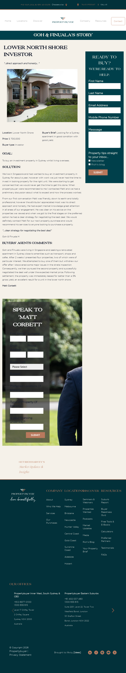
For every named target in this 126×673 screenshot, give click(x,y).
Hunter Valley (72, 527)
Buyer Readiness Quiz (106, 512)
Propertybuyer (18, 651)
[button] (113, 610)
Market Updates (87, 527)
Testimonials (107, 548)
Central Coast (72, 533)
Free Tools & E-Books (107, 523)
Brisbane (69, 513)
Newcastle (70, 520)
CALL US (104, 4)
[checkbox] (104, 162)
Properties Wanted (88, 510)
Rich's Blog (88, 542)
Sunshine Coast (69, 548)
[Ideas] (77, 652)
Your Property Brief (90, 550)
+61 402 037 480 (74, 599)
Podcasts (87, 519)
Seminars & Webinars (89, 501)
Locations (22, 21)
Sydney (68, 499)
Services (50, 513)
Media (86, 535)
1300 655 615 (21, 605)
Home (8, 21)
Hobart (68, 563)
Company (85, 21)
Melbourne (70, 506)
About (49, 499)
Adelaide (69, 557)
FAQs (104, 554)
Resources (100, 21)
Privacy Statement (20, 655)
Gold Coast (70, 540)
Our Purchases (51, 521)
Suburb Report (105, 501)
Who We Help (53, 506)
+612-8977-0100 (22, 602)
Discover (37, 21)
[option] (42, 96)
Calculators (107, 531)
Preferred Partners (106, 539)
